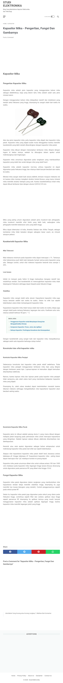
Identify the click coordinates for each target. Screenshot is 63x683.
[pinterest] (39, 552)
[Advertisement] (31, 55)
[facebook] (10, 552)
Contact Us (48, 675)
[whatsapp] (53, 552)
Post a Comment (8, 37)
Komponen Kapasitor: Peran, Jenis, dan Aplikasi (26, 327)
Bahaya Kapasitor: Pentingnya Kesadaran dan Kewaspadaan (30, 330)
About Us (31, 675)
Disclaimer (39, 675)
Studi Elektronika (12, 4)
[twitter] (24, 552)
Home (13, 675)
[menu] (5, 16)
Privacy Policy (21, 675)
